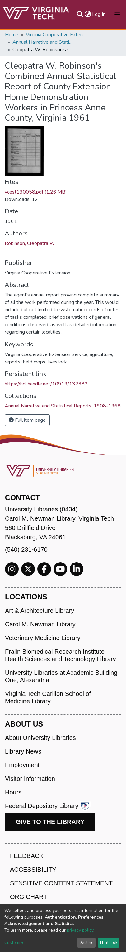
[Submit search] (80, 14)
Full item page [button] (27, 420)
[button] (87, 14)
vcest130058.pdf (36, 192)
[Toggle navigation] (117, 14)
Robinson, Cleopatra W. (30, 243)
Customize (14, 942)
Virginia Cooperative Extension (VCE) (57, 34)
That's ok (108, 942)
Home (11, 34)
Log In (99, 14)
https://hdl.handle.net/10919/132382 (46, 383)
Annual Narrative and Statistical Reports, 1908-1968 (43, 42)
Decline (86, 942)
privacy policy (80, 930)
